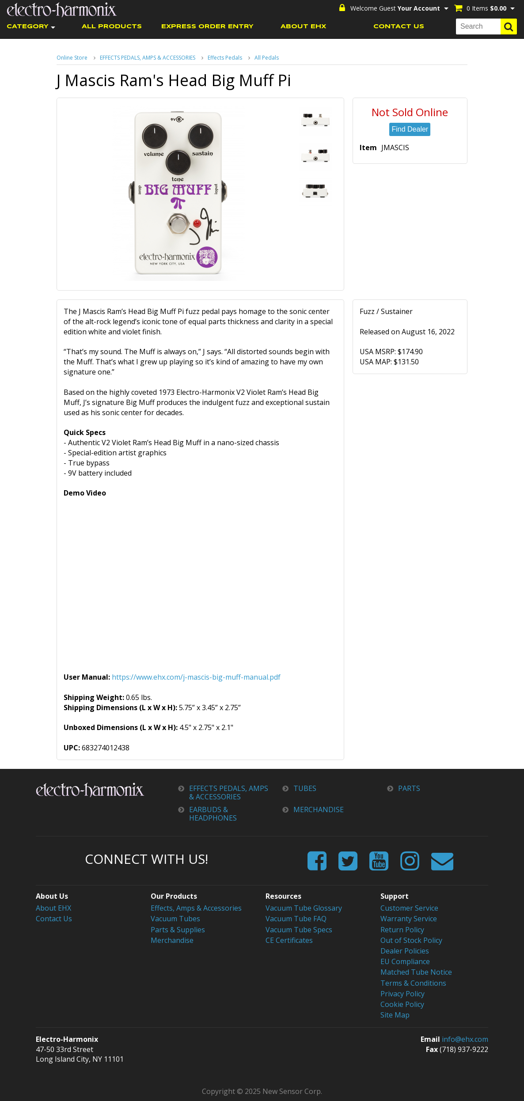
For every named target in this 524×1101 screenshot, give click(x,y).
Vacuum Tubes (175, 918)
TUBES (304, 788)
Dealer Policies (404, 951)
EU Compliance (405, 961)
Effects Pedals (225, 57)
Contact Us (54, 918)
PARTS (409, 788)
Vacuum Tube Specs (299, 930)
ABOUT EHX (303, 27)
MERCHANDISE (318, 810)
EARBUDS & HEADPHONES (213, 814)
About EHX (53, 908)
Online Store (72, 57)
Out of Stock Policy (411, 940)
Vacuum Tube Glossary (304, 908)
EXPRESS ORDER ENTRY (207, 27)
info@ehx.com (465, 1039)
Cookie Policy (402, 1004)
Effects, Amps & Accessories (196, 908)
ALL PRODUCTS (112, 27)
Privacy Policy (402, 994)
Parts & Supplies (178, 930)
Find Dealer (409, 129)
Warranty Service (408, 918)
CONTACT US (398, 27)
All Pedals (266, 57)
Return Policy (402, 930)
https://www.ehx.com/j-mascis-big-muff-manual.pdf (196, 677)
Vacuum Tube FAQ (296, 918)
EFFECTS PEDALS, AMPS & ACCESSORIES (147, 57)
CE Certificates (289, 940)
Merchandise (172, 940)
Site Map (395, 1015)
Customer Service (409, 908)
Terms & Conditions (413, 983)
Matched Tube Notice (416, 972)
